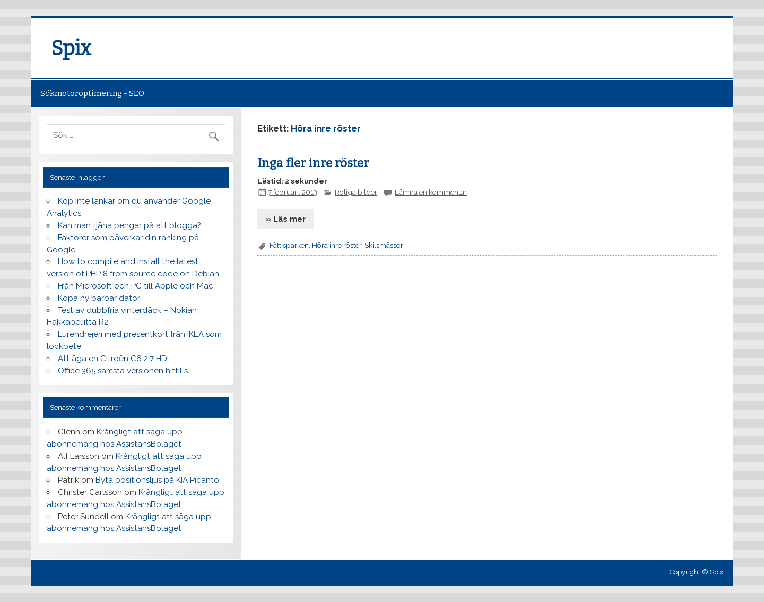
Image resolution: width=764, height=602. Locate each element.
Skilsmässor (383, 245)
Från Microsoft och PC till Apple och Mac (135, 286)
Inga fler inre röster (313, 163)
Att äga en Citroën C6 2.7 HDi (113, 358)
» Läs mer (286, 219)
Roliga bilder (356, 192)
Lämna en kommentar (431, 192)
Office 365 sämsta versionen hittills (123, 371)
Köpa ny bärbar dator (99, 298)
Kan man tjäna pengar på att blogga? (129, 225)
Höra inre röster (336, 245)
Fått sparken (289, 245)
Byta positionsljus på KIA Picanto (157, 480)
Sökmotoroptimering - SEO (92, 93)
